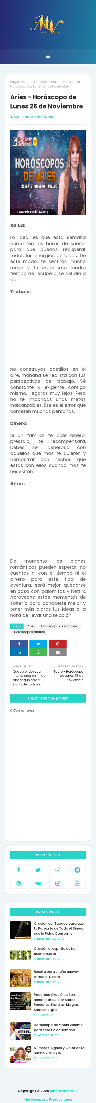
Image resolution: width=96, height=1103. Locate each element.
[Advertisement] (53, 327)
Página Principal (23, 82)
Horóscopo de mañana (59, 626)
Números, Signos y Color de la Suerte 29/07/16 (59, 1050)
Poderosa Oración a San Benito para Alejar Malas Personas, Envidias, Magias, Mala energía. (56, 1002)
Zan (16, 117)
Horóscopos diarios (54, 82)
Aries (31, 626)
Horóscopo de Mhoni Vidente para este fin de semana (58, 1027)
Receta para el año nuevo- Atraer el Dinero (56, 974)
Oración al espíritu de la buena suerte (54, 951)
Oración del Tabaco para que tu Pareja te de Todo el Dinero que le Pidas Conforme (59, 928)
